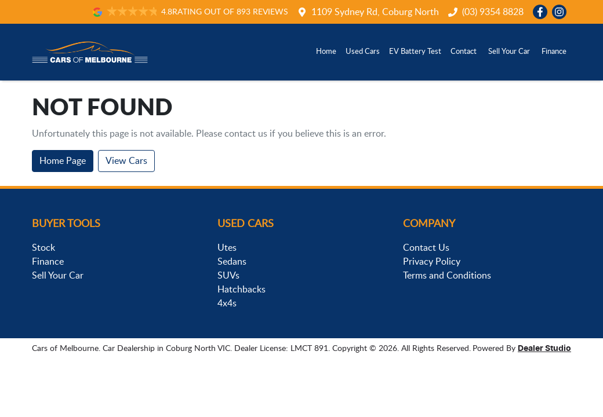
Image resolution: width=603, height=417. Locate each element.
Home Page (62, 161)
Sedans (231, 261)
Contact (464, 51)
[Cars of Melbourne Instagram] (561, 12)
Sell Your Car (509, 51)
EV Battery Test (415, 51)
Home (326, 51)
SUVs (228, 275)
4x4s (227, 303)
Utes (227, 248)
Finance (554, 51)
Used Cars (363, 51)
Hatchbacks (241, 289)
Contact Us (426, 248)
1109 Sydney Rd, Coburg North (375, 12)
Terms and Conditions (447, 275)
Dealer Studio (544, 349)
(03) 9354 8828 (493, 12)
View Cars (126, 161)
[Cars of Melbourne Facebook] (542, 12)
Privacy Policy (431, 261)
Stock (43, 248)
